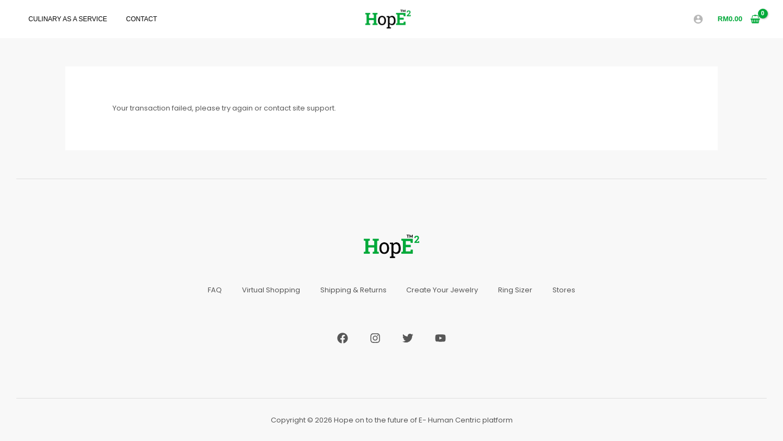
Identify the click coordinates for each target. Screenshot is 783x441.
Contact (132, 19)
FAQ (210, 290)
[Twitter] (407, 337)
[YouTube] (440, 337)
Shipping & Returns (352, 290)
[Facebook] (342, 337)
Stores (568, 290)
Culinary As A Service (65, 19)
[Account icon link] (698, 19)
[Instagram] (375, 337)
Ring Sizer (518, 290)
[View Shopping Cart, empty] (739, 19)
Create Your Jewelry (443, 290)
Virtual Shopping (268, 290)
